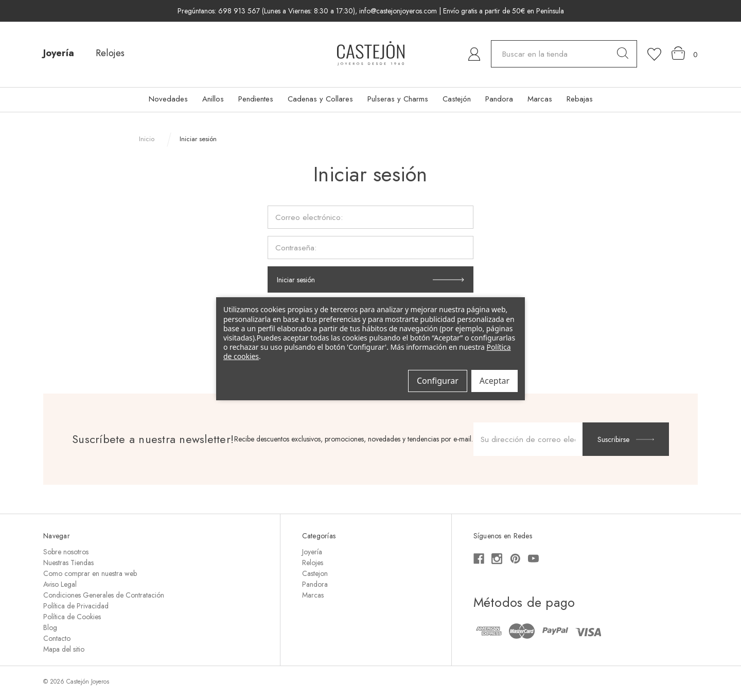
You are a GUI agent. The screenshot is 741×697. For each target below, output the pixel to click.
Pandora (499, 99)
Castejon (315, 573)
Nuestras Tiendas (68, 562)
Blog (50, 627)
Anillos (213, 99)
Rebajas (580, 99)
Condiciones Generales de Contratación (103, 595)
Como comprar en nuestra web (90, 573)
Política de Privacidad (76, 606)
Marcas (539, 99)
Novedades (168, 99)
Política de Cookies (72, 616)
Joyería (58, 53)
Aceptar (494, 380)
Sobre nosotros (66, 552)
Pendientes (255, 99)
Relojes (110, 53)
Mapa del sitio (63, 649)
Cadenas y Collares (320, 99)
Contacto (56, 638)
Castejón (457, 99)
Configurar (437, 380)
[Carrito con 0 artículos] (685, 53)
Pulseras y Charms (397, 99)
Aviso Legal (60, 584)
